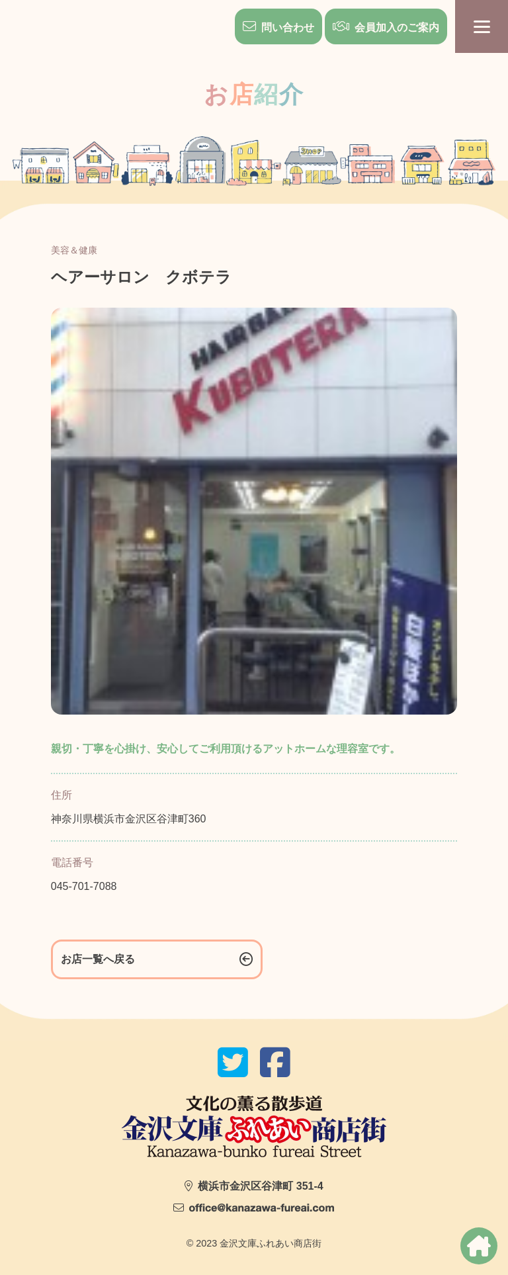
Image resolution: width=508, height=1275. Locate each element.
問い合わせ (287, 27)
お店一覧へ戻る (98, 959)
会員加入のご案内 (397, 27)
